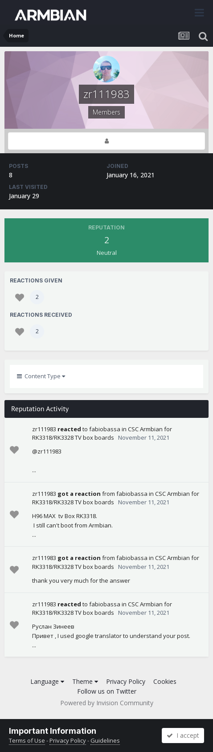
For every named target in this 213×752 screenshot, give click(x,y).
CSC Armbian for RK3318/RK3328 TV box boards (102, 433)
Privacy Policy (125, 681)
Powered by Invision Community (106, 703)
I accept (183, 735)
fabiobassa (104, 429)
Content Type (41, 376)
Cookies (164, 681)
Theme (85, 681)
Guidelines (105, 740)
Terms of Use (27, 740)
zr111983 (44, 429)
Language (47, 681)
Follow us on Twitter (106, 691)
